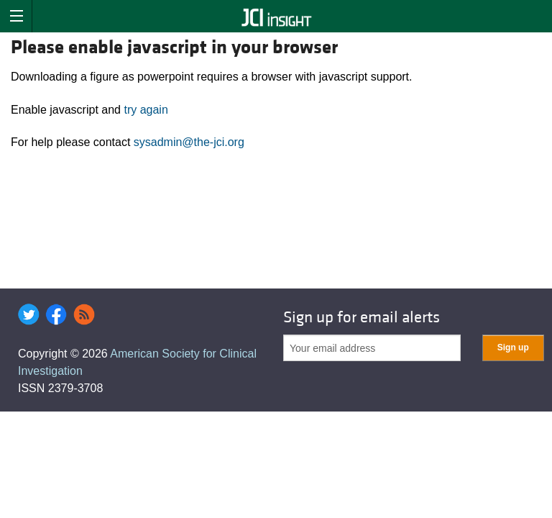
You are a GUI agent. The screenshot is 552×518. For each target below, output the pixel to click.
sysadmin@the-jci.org (189, 142)
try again (145, 110)
